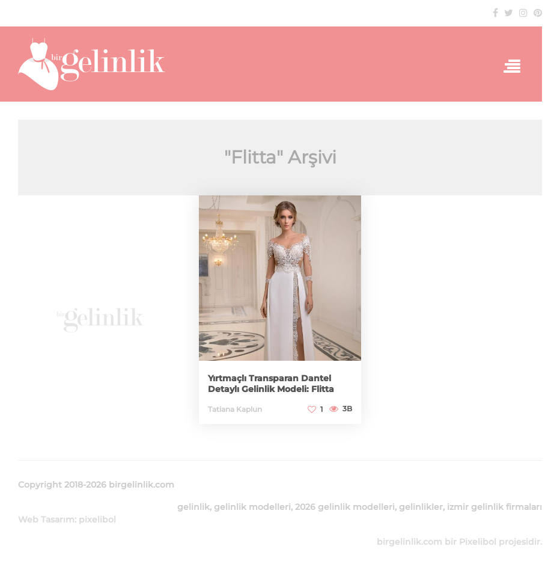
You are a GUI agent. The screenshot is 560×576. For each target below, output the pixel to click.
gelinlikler (421, 506)
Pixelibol (477, 541)
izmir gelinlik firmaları (494, 506)
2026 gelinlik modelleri (345, 506)
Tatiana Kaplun (235, 409)
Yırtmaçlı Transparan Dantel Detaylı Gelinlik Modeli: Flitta (271, 383)
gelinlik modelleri (252, 506)
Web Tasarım (46, 519)
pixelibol (97, 519)
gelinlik (193, 506)
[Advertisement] (99, 314)
